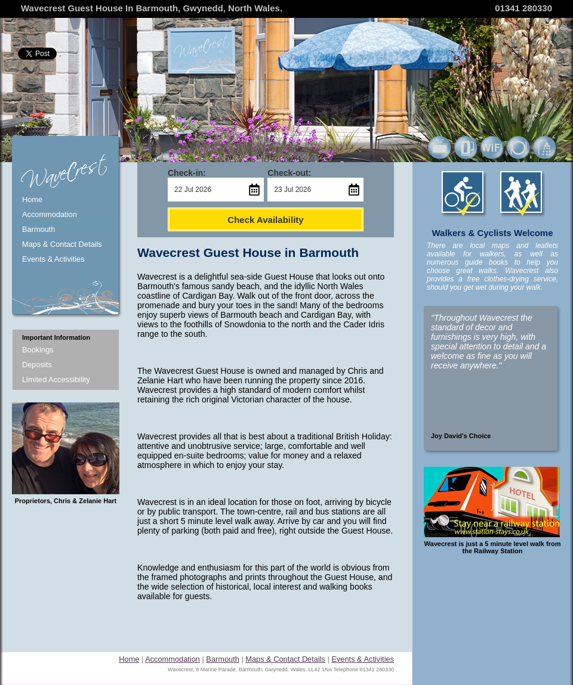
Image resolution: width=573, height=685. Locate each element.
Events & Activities (53, 259)
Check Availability (265, 220)
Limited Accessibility (56, 379)
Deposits (37, 364)
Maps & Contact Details (62, 244)
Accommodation (49, 214)
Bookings (38, 349)
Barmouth (38, 229)
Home (32, 199)
